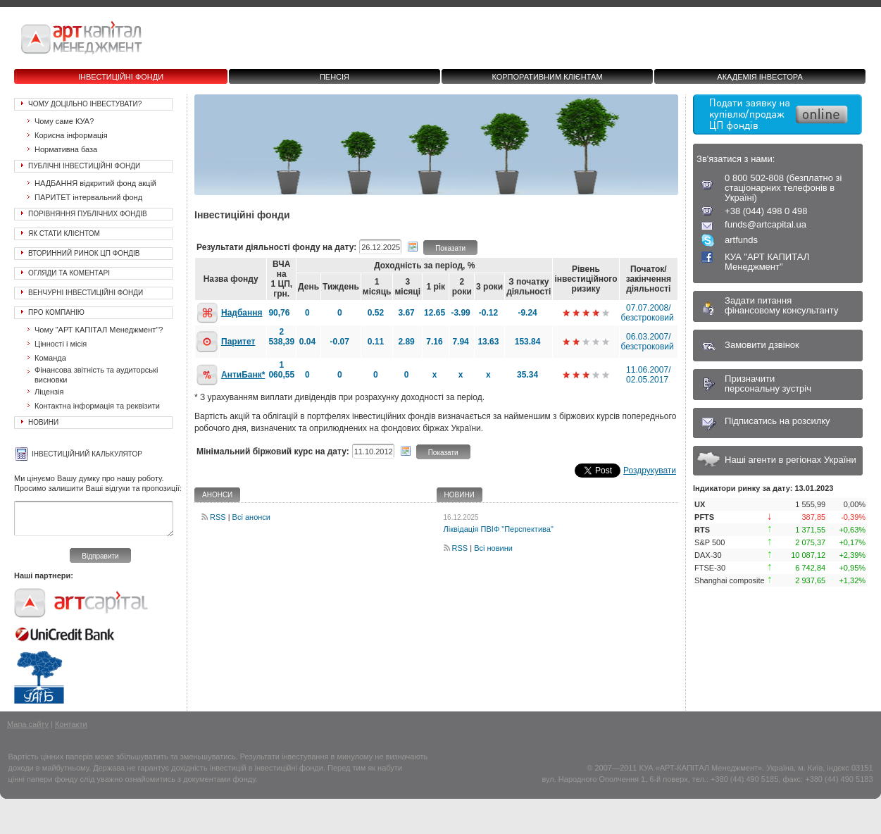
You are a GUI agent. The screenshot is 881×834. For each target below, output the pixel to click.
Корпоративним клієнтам (547, 77)
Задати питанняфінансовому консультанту (781, 305)
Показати (450, 248)
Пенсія (334, 77)
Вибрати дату (412, 246)
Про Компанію (56, 312)
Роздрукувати (649, 470)
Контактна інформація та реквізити (97, 406)
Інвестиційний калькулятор (87, 454)
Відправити (100, 556)
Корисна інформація (71, 135)
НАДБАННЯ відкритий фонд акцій (95, 183)
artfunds (741, 240)
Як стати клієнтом (64, 233)
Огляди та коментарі (69, 273)
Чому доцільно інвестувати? (85, 104)
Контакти (71, 724)
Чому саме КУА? (64, 121)
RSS (218, 517)
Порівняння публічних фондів (87, 214)
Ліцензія (49, 391)
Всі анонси (251, 517)
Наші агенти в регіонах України (790, 459)
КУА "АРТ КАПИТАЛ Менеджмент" (767, 261)
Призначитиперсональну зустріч (768, 383)
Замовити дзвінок (762, 345)
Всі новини (493, 548)
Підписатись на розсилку (777, 421)
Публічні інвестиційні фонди (84, 166)
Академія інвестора (759, 77)
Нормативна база (66, 149)
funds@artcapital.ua (765, 224)
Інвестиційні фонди (120, 77)
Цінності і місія (61, 344)
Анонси (217, 494)
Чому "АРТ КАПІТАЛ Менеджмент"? (99, 329)
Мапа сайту (28, 724)
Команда (50, 358)
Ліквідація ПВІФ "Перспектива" (499, 529)
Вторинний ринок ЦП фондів (84, 253)
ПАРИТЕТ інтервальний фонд (88, 197)
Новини (43, 422)
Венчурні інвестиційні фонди (85, 293)
